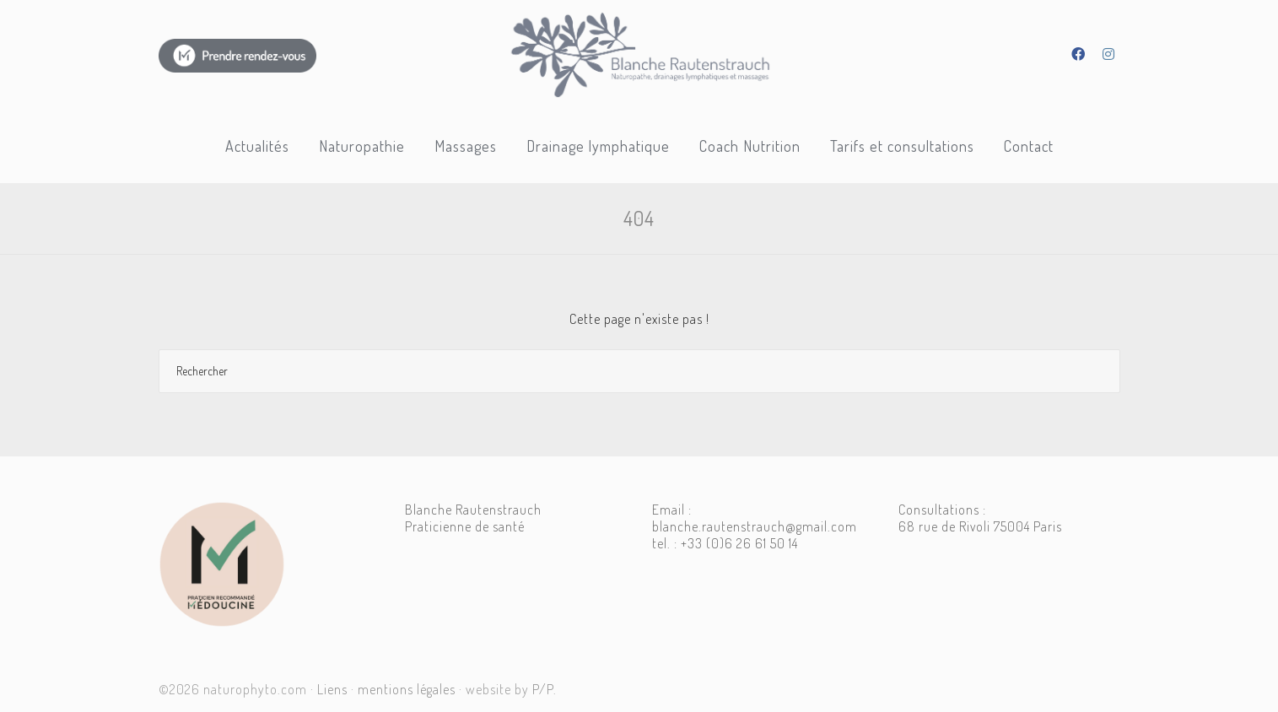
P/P (542, 689)
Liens (332, 689)
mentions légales (407, 689)
